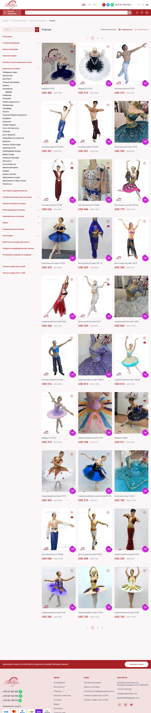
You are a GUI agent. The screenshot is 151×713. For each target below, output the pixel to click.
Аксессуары (8, 237)
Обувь (5, 224)
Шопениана (8, 90)
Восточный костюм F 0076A (127, 206)
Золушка (6, 132)
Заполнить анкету (135, 665)
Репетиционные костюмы (14, 211)
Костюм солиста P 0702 (126, 90)
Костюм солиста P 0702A (53, 148)
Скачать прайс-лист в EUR (96, 700)
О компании (59, 683)
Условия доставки (92, 683)
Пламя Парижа (9, 126)
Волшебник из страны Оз (13, 139)
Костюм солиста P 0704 (53, 206)
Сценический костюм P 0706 (128, 559)
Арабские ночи (9, 149)
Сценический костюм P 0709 (128, 617)
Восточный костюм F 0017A (91, 264)
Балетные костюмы (38, 22)
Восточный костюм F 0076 (127, 148)
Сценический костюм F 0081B (128, 381)
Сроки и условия (92, 688)
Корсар (8, 93)
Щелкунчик (8, 77)
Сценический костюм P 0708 (91, 617)
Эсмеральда (8, 106)
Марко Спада (8, 155)
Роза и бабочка (9, 165)
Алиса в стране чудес (12, 146)
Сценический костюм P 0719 (55, 497)
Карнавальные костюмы (13, 217)
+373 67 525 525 (122, 5)
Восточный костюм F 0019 (127, 264)
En (139, 5)
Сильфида (7, 110)
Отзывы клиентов (62, 696)
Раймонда (7, 96)
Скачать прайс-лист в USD (96, 696)
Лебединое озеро (10, 73)
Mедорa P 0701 (48, 90)
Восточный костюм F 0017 (90, 322)
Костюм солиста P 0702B (53, 381)
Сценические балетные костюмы (17, 198)
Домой (5, 22)
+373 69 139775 (11, 701)
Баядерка (7, 119)
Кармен (6, 172)
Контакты (58, 709)
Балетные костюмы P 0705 (54, 264)
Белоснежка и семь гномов (14, 182)
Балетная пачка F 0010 (125, 497)
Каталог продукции (19, 22)
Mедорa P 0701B (49, 439)
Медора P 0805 (121, 439)
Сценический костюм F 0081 (128, 322)
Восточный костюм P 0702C (91, 559)
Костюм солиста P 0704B (53, 559)
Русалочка (7, 185)
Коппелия (7, 100)
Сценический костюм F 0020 (55, 322)
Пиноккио (7, 123)
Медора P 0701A (85, 90)
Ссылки (57, 700)
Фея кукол (7, 162)
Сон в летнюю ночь (11, 129)
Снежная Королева (11, 159)
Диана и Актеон (9, 175)
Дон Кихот (7, 80)
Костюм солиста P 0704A (89, 206)
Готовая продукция (11, 44)
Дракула (6, 142)
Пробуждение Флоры (12, 152)
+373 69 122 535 (11, 697)
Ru (147, 5)
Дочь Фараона (9, 136)
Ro (143, 5)
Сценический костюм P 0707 (55, 617)
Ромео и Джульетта (11, 103)
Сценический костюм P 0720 (91, 439)
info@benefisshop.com (127, 694)
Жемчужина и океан (11, 179)
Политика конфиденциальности (99, 692)
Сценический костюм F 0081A (92, 381)
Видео (57, 705)
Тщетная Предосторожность (15, 116)
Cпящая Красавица (11, 83)
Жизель (6, 86)
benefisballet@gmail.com (128, 698)
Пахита (6, 113)
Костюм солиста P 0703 (89, 148)
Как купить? (59, 688)
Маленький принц (10, 169)
